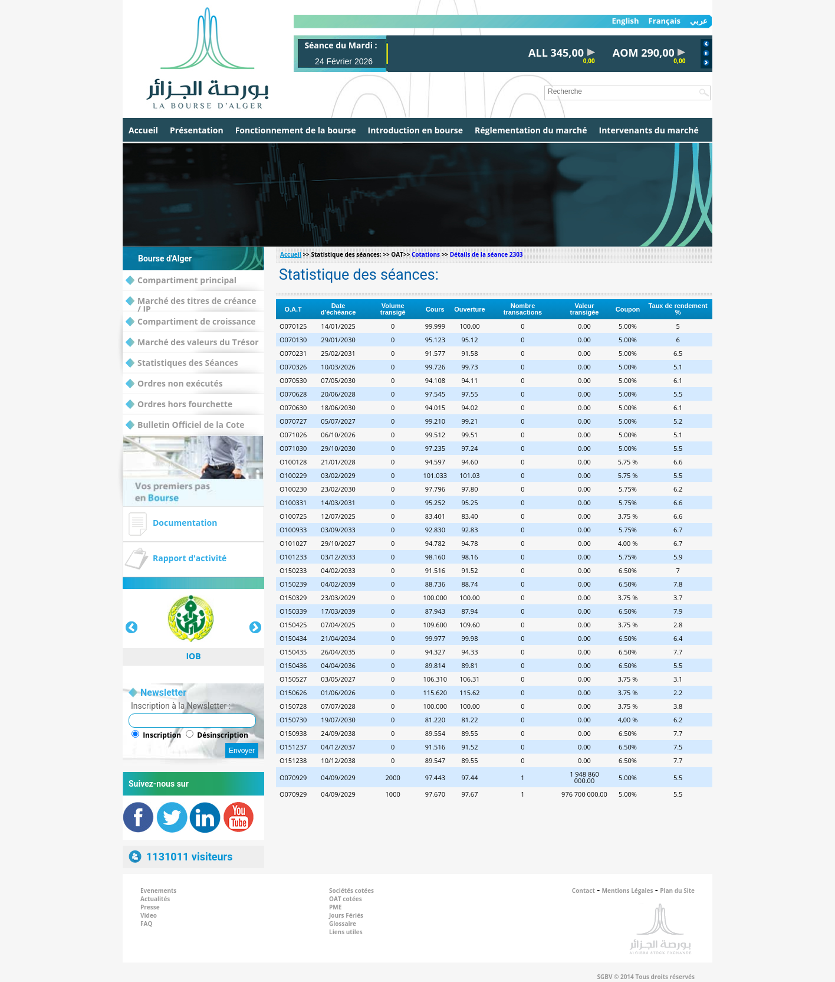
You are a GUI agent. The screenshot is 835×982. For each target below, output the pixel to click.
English (625, 21)
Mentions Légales (627, 890)
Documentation (185, 522)
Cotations (426, 254)
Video (148, 915)
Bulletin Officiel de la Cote (185, 425)
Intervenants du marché (649, 130)
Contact (583, 890)
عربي (699, 21)
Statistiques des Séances (182, 363)
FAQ (146, 923)
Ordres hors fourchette (179, 404)
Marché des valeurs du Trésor (192, 342)
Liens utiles (346, 932)
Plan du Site (677, 890)
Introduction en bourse (415, 130)
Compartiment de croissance (191, 322)
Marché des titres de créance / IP (191, 301)
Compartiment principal (181, 280)
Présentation (196, 130)
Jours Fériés (346, 915)
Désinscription (222, 735)
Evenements (158, 890)
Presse (150, 907)
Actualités (155, 899)
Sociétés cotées (351, 890)
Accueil (143, 130)
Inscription (162, 735)
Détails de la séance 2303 (486, 254)
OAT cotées (345, 899)
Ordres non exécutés (174, 384)
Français (665, 21)
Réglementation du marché (531, 130)
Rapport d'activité (189, 558)
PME (335, 907)
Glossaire (342, 923)
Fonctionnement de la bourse (295, 130)
